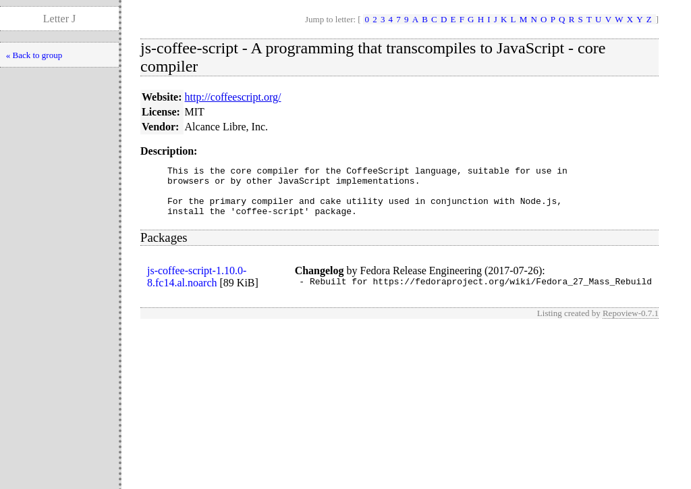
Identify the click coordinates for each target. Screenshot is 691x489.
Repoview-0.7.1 (631, 325)
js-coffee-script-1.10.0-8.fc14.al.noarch (196, 287)
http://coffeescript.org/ (233, 97)
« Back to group (34, 55)
